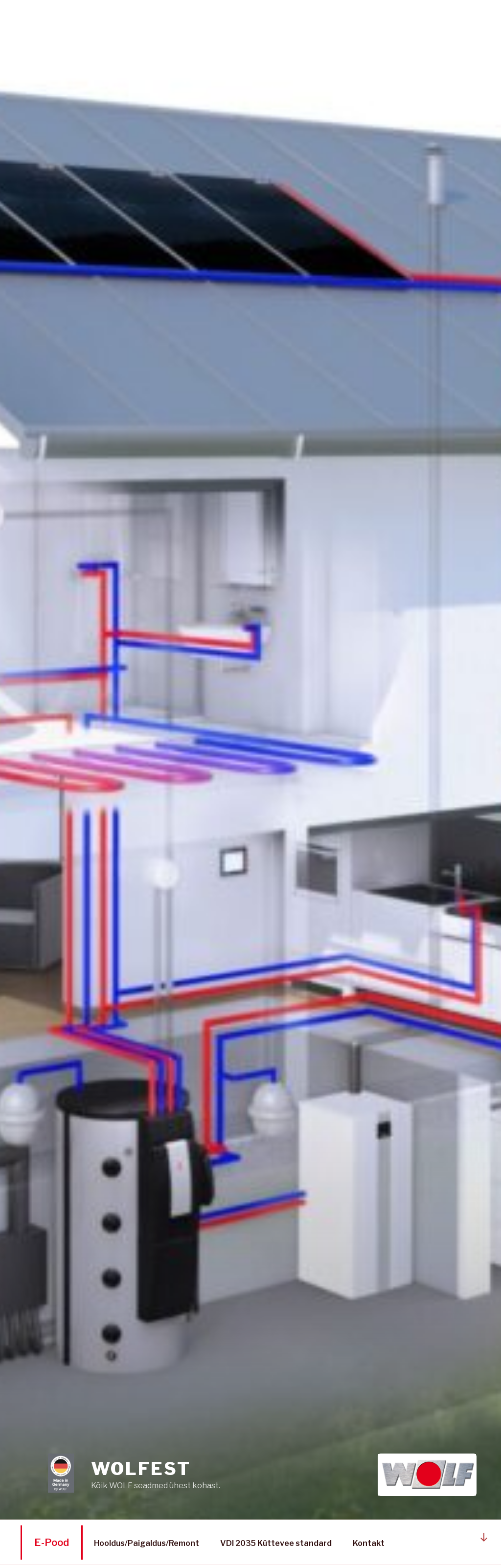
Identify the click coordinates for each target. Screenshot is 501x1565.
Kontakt (369, 1543)
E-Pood (51, 1542)
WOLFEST (140, 1468)
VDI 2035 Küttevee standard (276, 1543)
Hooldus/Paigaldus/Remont (146, 1543)
